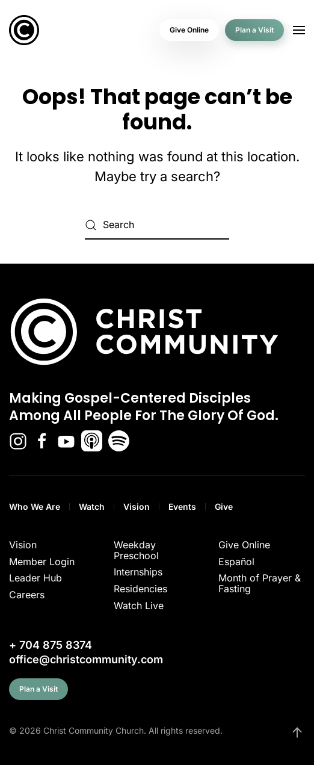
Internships (138, 572)
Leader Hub (35, 578)
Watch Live (139, 605)
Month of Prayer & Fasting (259, 583)
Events (182, 506)
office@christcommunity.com (86, 659)
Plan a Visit (254, 29)
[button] (299, 30)
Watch (92, 506)
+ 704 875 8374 (50, 645)
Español (236, 562)
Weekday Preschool (136, 550)
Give (224, 506)
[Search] (157, 225)
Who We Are (34, 506)
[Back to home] (24, 30)
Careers (27, 595)
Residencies (140, 589)
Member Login (42, 562)
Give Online (189, 29)
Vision (136, 506)
